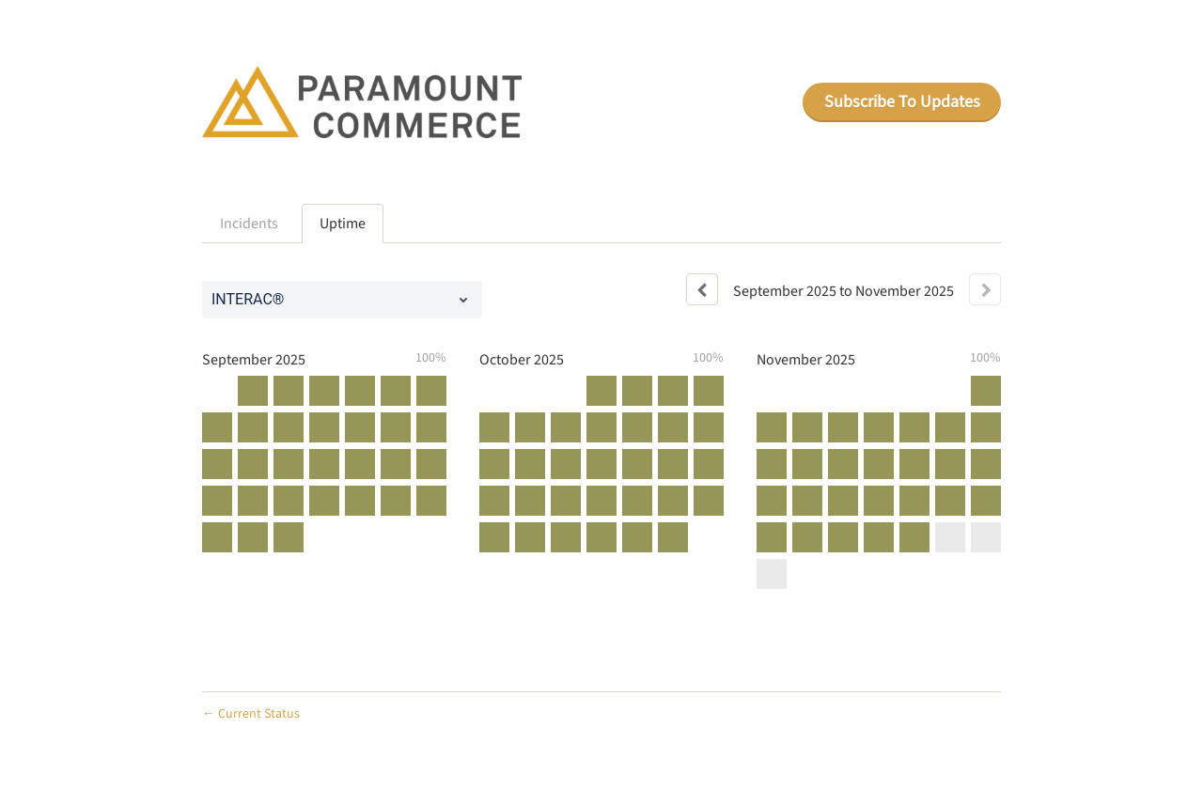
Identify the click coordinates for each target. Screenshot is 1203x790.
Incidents (249, 223)
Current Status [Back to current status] (251, 714)
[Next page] (985, 289)
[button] (902, 102)
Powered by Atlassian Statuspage (908, 713)
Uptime (343, 223)
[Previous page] (702, 289)
